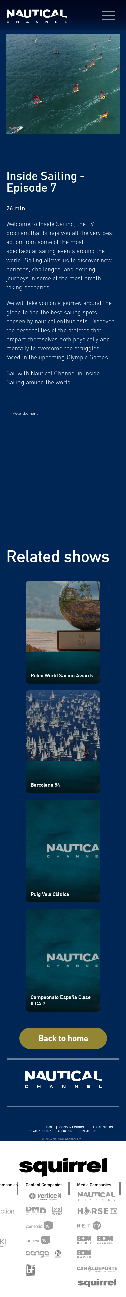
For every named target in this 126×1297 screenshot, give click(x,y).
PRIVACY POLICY (40, 1131)
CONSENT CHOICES (73, 1127)
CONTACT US (87, 1131)
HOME (49, 1127)
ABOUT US (65, 1131)
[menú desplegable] (108, 15)
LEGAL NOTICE (103, 1127)
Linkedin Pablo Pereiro (24, 1127)
